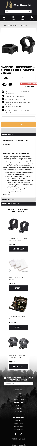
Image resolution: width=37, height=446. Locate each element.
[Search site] (30, 11)
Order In (18, 124)
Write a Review (28, 78)
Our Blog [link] (18, 408)
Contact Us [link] (18, 411)
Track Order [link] (18, 396)
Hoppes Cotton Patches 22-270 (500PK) (18, 278)
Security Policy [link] (18, 429)
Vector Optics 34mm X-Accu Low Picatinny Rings (18, 356)
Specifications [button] (9, 200)
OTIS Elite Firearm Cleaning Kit (18, 317)
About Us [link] (18, 405)
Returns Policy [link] (18, 426)
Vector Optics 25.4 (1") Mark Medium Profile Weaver (18, 239)
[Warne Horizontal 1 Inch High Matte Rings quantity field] (18, 119)
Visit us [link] (18, 414)
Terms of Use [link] (18, 420)
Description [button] (8, 134)
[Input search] (16, 11)
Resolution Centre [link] (18, 399)
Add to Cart (18, 249)
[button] (18, 130)
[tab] (18, 134)
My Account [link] (18, 393)
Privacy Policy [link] (18, 423)
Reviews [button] (11, 204)
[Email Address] (17, 383)
